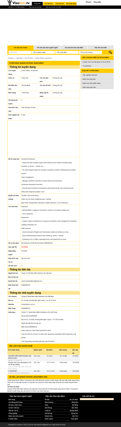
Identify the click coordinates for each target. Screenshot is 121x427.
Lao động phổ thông (15, 402)
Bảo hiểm (20, 58)
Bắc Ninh (75, 408)
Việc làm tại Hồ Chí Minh (53, 7)
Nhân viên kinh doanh (16, 416)
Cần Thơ (75, 416)
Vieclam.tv (11, 58)
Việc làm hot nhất (100, 47)
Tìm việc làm (48, 3)
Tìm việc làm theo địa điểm (74, 47)
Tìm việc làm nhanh (20, 47)
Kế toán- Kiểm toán (15, 405)
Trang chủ (37, 3)
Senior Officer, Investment (43, 58)
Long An (48, 410)
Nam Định (74, 419)
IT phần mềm (13, 419)
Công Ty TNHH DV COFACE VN (18, 373)
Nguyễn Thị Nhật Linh (15, 360)
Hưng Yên (74, 413)
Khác (46, 405)
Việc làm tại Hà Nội (35, 7)
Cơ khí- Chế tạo (14, 408)
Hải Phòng (48, 408)
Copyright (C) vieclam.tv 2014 (17, 424)
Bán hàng (37, 356)
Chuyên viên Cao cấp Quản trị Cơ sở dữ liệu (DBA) (97, 62)
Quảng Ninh (74, 410)
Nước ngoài (49, 419)
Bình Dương (49, 402)
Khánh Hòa (48, 416)
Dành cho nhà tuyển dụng (91, 83)
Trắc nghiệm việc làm (91, 75)
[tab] (37, 3)
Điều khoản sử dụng (58, 424)
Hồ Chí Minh (29, 58)
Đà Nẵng (49, 356)
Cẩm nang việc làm (89, 87)
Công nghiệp (13, 413)
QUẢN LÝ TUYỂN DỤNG (17, 7)
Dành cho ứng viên (89, 79)
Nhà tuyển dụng (71, 3)
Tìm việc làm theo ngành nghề (47, 47)
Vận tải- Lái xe (13, 410)
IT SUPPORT (12, 371)
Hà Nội (47, 399)
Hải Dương (48, 413)
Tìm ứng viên (60, 3)
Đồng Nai (75, 402)
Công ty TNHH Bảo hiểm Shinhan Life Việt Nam (37, 296)
